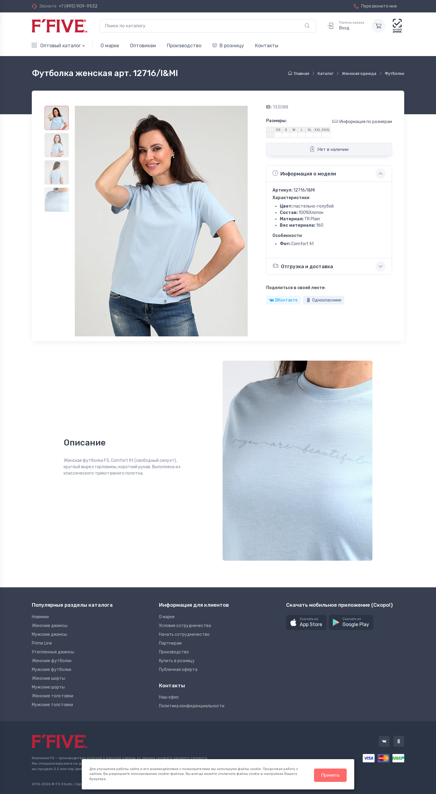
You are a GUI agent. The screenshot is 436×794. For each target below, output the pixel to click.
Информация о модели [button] (304, 173)
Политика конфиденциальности (191, 706)
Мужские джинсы (49, 634)
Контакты (266, 45)
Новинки (40, 616)
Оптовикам (143, 45)
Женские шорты (48, 678)
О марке (110, 45)
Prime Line (42, 643)
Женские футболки (51, 660)
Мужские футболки (51, 669)
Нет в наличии (328, 149)
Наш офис (169, 697)
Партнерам (170, 643)
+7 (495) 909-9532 (78, 6)
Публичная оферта (178, 669)
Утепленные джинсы (53, 652)
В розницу (228, 45)
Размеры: (276, 120)
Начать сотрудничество (184, 634)
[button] (306, 622)
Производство (184, 45)
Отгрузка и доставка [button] (302, 266)
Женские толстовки (52, 696)
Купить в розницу (177, 660)
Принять (330, 775)
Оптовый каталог (56, 45)
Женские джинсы (50, 625)
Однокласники (323, 300)
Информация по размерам (362, 121)
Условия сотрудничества (185, 625)
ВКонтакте (283, 300)
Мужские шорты (48, 687)
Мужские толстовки (52, 704)
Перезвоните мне (375, 6)
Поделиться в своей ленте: (295, 287)
